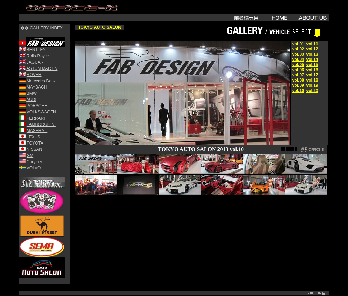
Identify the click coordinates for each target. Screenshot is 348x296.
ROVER (34, 74)
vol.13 (312, 54)
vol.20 (312, 90)
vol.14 (312, 59)
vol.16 (312, 69)
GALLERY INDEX (46, 28)
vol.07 (298, 75)
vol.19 (312, 85)
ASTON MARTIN (41, 68)
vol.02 (298, 49)
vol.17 (312, 75)
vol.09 (298, 85)
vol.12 (312, 49)
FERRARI (36, 118)
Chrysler (34, 161)
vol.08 (298, 80)
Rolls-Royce (38, 56)
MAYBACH (37, 87)
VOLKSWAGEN (41, 112)
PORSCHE (37, 105)
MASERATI (37, 130)
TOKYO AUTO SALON (99, 27)
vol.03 (298, 54)
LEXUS (33, 137)
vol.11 (312, 43)
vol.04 (298, 59)
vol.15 (312, 64)
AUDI (31, 99)
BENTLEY (36, 49)
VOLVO (34, 168)
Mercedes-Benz (41, 80)
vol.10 (298, 90)
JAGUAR (35, 62)
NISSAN (34, 149)
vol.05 (298, 64)
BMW (32, 93)
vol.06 (298, 69)
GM (30, 155)
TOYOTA (35, 143)
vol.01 (298, 43)
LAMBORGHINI (41, 124)
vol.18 (312, 80)
